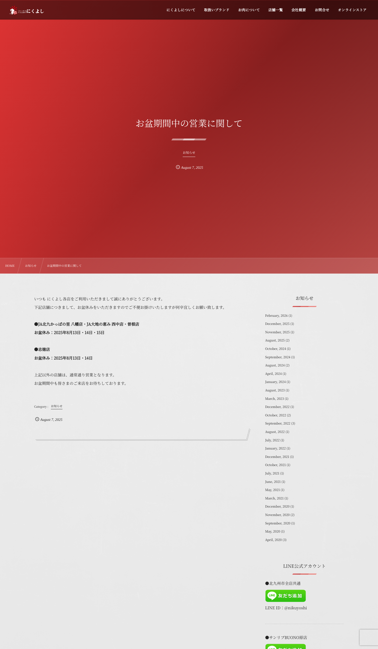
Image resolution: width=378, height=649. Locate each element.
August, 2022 (275, 432)
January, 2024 (275, 382)
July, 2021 (272, 473)
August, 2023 (275, 390)
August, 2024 (275, 365)
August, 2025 (275, 340)
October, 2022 (275, 415)
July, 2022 (272, 440)
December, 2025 (277, 323)
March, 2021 (274, 498)
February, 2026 (276, 315)
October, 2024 (275, 348)
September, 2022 (277, 423)
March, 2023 (274, 398)
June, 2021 (273, 481)
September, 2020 (277, 523)
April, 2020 (273, 540)
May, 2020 (272, 531)
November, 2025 (277, 332)
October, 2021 (275, 465)
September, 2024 (277, 357)
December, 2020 (277, 506)
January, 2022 (275, 448)
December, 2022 (277, 407)
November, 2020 (277, 515)
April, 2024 (273, 373)
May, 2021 (272, 490)
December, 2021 (277, 456)
